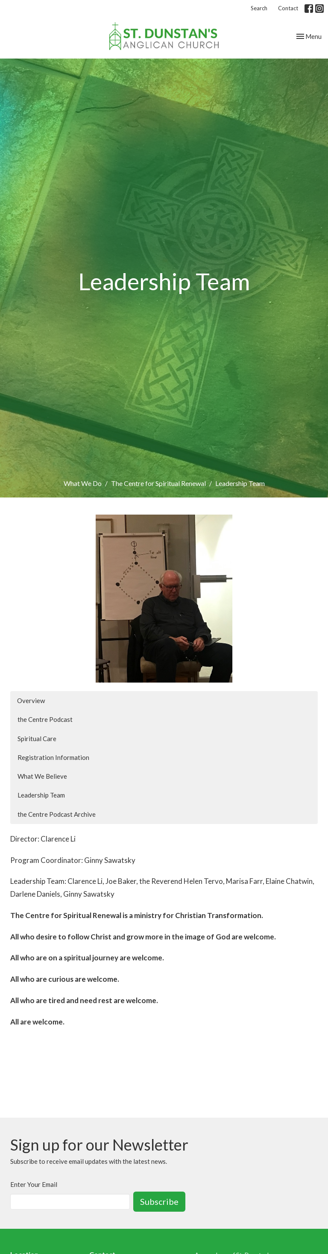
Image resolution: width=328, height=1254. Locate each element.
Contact (288, 8)
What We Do (83, 483)
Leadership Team (41, 795)
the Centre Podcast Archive (57, 814)
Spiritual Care (37, 738)
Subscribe (159, 1201)
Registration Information (53, 757)
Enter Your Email (33, 1184)
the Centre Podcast (45, 719)
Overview (31, 700)
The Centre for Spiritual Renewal (158, 483)
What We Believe (42, 776)
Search (259, 8)
